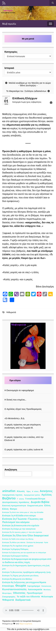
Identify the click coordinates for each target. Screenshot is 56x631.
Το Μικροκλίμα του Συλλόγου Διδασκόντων (26, 91)
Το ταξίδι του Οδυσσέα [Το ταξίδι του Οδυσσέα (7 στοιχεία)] (28, 596)
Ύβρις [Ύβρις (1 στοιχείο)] (28, 491)
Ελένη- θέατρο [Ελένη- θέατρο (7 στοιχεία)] (9, 509)
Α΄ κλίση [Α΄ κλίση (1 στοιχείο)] (35, 491)
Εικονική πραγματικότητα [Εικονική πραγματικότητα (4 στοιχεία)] (14, 505)
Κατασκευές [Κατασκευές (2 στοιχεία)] (46, 586)
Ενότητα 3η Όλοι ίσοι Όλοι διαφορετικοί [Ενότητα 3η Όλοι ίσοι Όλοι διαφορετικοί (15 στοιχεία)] (25, 535)
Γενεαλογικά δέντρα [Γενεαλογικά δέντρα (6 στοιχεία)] (35, 498)
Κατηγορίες (10, 51)
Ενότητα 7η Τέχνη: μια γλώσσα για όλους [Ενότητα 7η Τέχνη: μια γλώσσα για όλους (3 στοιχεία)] (20, 575)
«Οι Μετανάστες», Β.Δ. (14, 418)
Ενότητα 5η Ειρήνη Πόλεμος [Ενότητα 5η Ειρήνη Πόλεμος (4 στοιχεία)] (15, 549)
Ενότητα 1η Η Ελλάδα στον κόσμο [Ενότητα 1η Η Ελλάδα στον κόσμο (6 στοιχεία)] (19, 515)
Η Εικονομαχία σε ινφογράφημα (19, 390)
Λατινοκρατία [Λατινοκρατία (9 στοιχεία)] (35, 589)
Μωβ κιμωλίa (9, 23)
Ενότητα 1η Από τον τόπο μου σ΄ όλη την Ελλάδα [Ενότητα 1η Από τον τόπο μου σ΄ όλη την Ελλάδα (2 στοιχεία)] (22, 512)
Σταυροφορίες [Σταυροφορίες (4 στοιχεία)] (8, 596)
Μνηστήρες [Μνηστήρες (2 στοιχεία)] (7, 593)
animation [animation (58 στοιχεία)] (8, 490)
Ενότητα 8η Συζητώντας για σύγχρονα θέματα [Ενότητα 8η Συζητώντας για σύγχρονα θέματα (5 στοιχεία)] (24, 582)
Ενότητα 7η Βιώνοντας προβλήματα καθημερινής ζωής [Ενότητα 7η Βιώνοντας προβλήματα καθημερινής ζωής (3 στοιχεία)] (26, 572)
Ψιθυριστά (11, 312)
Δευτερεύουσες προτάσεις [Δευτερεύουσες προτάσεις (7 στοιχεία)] (15, 502)
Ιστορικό (9, 67)
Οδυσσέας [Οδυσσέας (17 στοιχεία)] (19, 592)
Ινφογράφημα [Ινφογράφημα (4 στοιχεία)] (33, 586)
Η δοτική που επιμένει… (15, 399)
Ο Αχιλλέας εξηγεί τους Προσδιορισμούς (23, 409)
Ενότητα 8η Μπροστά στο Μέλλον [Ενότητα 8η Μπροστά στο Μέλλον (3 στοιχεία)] (17, 579)
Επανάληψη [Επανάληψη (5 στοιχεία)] (8, 586)
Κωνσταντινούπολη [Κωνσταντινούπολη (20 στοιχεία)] (14, 589)
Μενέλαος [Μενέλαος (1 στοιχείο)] (47, 589)
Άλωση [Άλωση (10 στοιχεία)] (21, 491)
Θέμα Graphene (25, 624)
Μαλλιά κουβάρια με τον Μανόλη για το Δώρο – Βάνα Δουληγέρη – (30, 84)
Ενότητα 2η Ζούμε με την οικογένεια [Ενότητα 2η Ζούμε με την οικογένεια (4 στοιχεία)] (19, 529)
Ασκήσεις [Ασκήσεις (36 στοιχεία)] (46, 491)
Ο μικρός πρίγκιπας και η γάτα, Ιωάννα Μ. (23, 449)
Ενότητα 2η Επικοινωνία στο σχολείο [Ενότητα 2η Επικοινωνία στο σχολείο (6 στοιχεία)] (20, 525)
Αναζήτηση (10, 469)
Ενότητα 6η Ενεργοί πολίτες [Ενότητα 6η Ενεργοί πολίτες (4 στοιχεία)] (15, 556)
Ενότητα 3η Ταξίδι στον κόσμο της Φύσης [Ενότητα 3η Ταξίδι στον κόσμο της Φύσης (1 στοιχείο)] (17, 539)
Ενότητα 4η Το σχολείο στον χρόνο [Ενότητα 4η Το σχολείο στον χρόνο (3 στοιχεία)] (17, 546)
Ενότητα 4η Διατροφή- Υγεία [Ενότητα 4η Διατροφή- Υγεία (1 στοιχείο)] (37, 542)
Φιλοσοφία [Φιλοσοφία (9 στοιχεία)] (47, 596)
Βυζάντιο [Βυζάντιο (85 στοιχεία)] (9, 498)
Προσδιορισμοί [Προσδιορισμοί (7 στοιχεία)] (35, 593)
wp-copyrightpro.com (39, 629)
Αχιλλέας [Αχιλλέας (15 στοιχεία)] (46, 494)
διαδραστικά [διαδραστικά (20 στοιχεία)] (22, 599)
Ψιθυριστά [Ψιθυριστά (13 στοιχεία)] (8, 599)
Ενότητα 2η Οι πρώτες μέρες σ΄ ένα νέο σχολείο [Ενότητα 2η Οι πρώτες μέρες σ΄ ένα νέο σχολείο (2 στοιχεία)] (22, 532)
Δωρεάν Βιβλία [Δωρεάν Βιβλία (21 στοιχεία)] (40, 502)
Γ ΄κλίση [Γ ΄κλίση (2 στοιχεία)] (20, 499)
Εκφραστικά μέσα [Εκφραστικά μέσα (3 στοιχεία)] (35, 505)
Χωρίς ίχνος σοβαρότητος (31, 102)
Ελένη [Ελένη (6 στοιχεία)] (47, 505)
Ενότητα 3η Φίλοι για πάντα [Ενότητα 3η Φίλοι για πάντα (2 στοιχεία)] (13, 542)
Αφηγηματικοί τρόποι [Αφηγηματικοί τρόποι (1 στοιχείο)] (32, 495)
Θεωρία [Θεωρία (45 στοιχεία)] (20, 585)
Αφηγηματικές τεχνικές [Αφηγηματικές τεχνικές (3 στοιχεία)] (12, 495)
